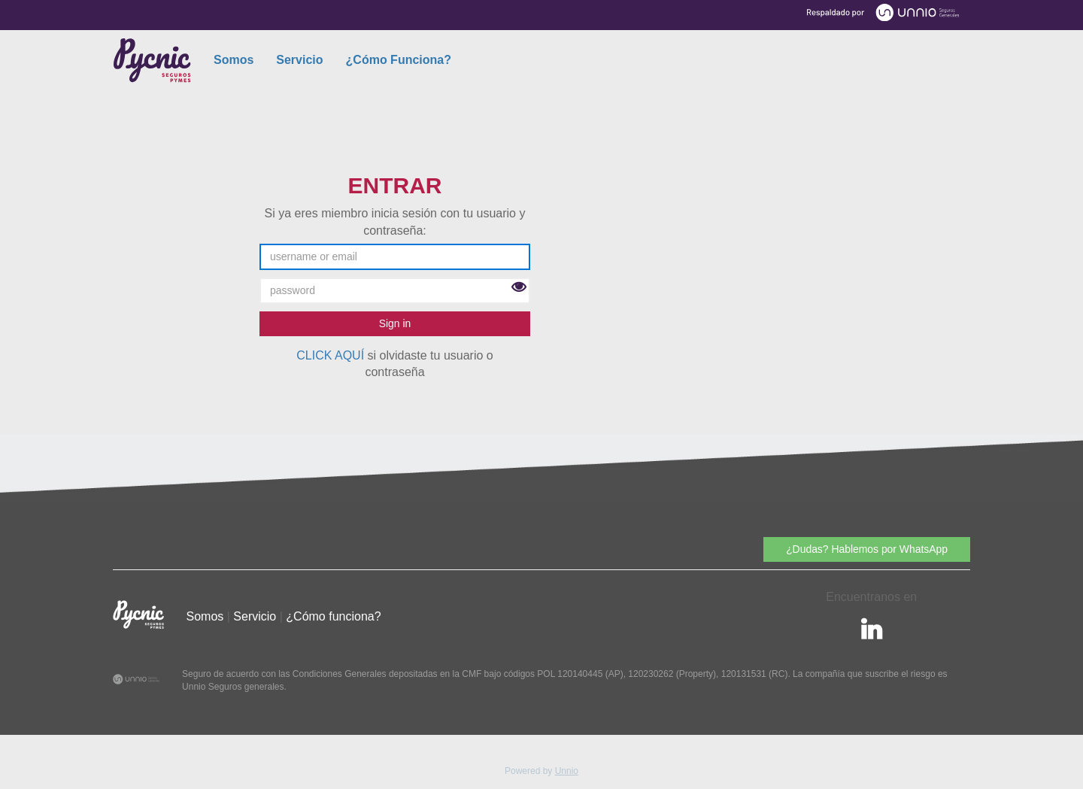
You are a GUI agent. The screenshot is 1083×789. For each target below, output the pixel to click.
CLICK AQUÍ (330, 355)
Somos (233, 59)
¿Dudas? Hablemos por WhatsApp (867, 549)
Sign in (395, 323)
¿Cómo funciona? (333, 616)
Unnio (566, 771)
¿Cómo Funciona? (398, 59)
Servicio (299, 59)
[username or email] (394, 257)
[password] (394, 291)
